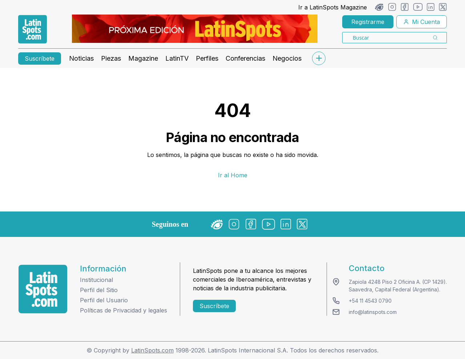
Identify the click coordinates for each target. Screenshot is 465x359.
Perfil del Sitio (99, 290)
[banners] (195, 29)
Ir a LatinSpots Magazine (332, 7)
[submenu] (319, 58)
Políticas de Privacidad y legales (123, 310)
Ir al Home (232, 175)
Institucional (96, 279)
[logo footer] (43, 289)
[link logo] (32, 29)
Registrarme (367, 21)
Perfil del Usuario (104, 300)
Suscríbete (39, 58)
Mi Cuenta (421, 21)
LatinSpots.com (152, 350)
